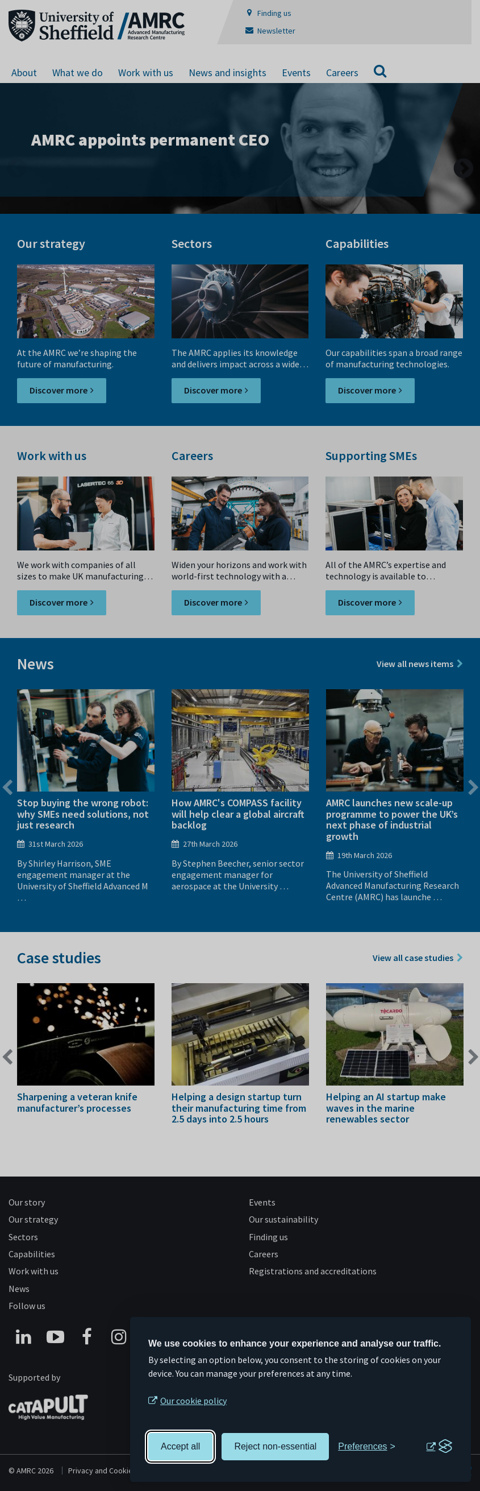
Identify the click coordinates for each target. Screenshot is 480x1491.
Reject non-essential (275, 1446)
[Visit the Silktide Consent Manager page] (439, 1446)
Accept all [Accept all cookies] (180, 1446)
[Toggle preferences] (366, 1447)
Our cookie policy (193, 1400)
